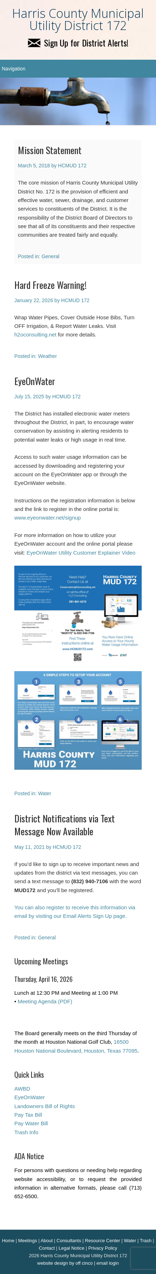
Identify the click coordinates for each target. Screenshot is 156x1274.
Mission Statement (50, 150)
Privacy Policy (102, 1248)
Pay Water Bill (31, 1123)
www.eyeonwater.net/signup (47, 518)
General (50, 256)
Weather (47, 356)
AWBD (22, 1089)
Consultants (69, 1240)
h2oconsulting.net (35, 334)
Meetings (27, 1240)
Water (44, 793)
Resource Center (102, 1240)
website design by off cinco (65, 1263)
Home (8, 1240)
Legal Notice (71, 1248)
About (46, 1240)
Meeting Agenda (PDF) (45, 1001)
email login (108, 1263)
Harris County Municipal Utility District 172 (78, 19)
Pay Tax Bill (28, 1115)
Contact (47, 1248)
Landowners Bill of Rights (44, 1106)
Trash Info (26, 1132)
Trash (146, 1240)
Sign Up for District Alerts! (78, 42)
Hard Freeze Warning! (50, 285)
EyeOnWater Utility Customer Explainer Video (80, 553)
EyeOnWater (34, 381)
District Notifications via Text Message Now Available (64, 824)
